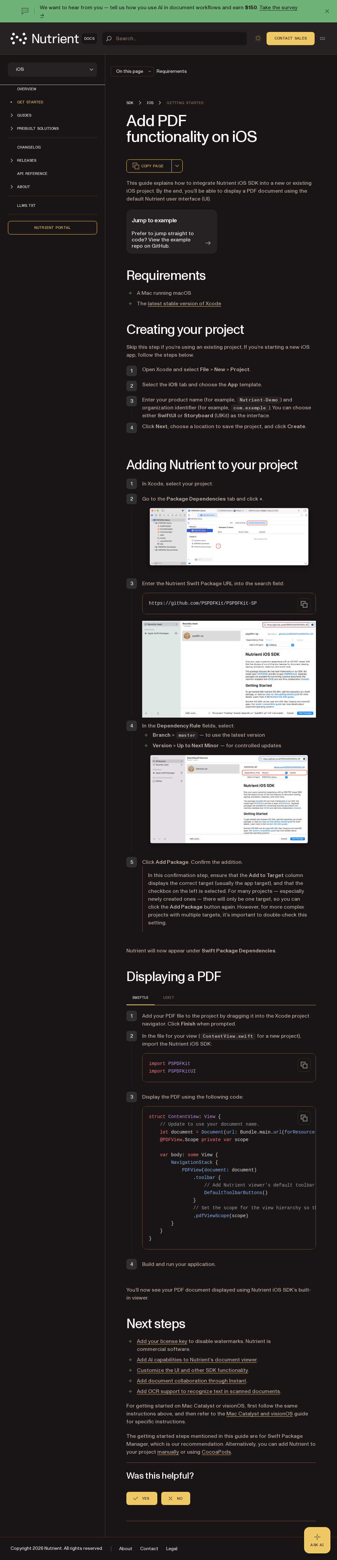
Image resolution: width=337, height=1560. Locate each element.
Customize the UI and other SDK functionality (192, 1370)
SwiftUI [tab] (140, 997)
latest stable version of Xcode (184, 303)
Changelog (29, 147)
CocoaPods (216, 1452)
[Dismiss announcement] (327, 11)
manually (168, 1452)
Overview (26, 89)
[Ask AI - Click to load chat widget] (317, 1540)
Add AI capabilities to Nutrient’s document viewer (197, 1359)
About (125, 1549)
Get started (30, 102)
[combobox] (177, 166)
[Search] (174, 38)
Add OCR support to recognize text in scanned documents (208, 1391)
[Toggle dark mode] (258, 38)
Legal (171, 1549)
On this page (134, 71)
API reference (32, 174)
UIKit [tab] (168, 997)
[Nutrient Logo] (54, 38)
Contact (149, 1549)
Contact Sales (290, 38)
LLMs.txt (26, 205)
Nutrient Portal (52, 228)
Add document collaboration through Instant (191, 1380)
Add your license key (162, 1341)
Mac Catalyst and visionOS (259, 1413)
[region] (229, 1177)
